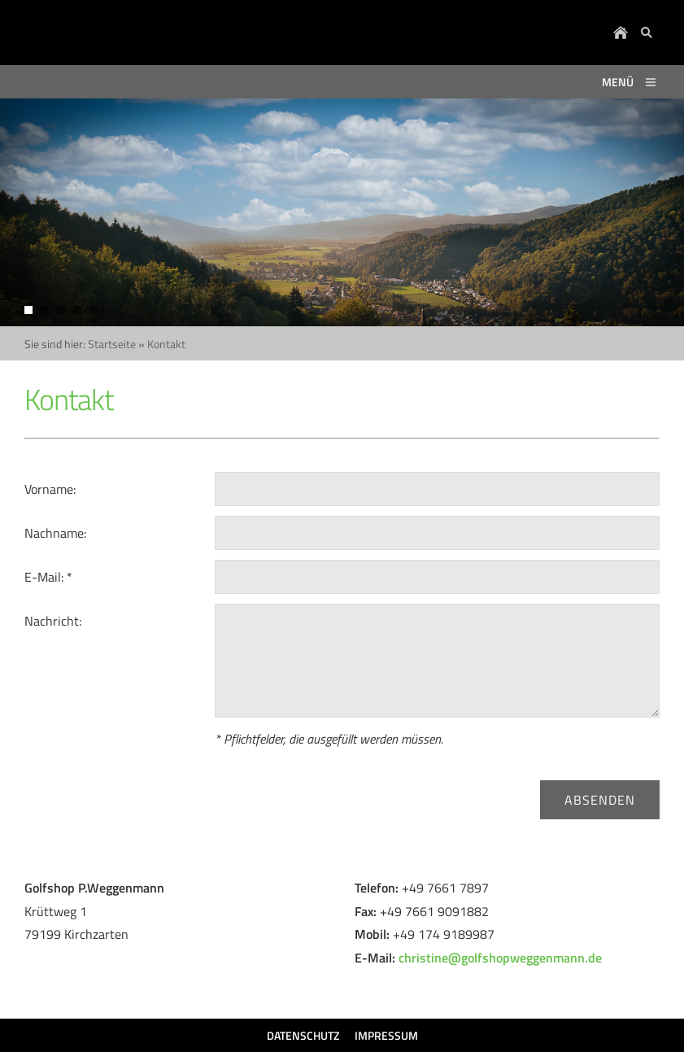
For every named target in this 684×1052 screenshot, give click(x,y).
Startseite (112, 343)
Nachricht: (52, 621)
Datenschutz (303, 1035)
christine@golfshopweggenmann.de (500, 957)
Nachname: (55, 533)
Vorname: (50, 489)
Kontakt (166, 343)
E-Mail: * (48, 577)
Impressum (386, 1035)
